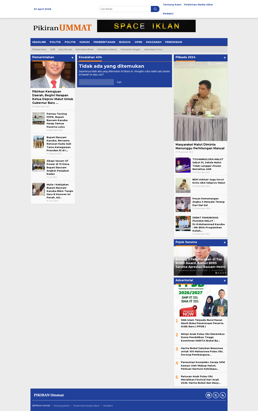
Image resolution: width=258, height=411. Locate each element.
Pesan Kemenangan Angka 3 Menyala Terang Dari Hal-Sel (208, 201)
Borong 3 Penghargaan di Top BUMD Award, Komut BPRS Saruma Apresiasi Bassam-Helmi (201, 263)
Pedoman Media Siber (86, 405)
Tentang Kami (62, 405)
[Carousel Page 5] (225, 273)
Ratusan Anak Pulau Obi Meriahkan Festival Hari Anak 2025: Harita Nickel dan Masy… (201, 379)
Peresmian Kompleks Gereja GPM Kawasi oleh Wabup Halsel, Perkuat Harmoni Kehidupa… (203, 365)
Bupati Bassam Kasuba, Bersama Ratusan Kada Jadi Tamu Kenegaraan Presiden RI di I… (59, 144)
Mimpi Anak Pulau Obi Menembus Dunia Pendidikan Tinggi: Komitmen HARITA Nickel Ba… (203, 337)
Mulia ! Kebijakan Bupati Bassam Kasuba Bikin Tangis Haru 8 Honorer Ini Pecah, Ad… (60, 191)
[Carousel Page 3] (221, 273)
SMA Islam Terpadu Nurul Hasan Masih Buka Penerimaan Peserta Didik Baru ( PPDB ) (202, 323)
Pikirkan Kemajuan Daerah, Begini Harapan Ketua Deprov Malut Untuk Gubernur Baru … (52, 97)
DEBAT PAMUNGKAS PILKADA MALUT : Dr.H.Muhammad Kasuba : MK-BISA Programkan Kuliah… (208, 224)
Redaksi (108, 405)
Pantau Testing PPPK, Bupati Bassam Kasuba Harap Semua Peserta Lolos (57, 120)
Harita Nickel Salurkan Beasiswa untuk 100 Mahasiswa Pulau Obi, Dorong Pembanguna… (202, 351)
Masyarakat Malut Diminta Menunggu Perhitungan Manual (200, 146)
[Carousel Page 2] (218, 273)
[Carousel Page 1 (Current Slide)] (216, 273)
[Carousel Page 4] (223, 273)
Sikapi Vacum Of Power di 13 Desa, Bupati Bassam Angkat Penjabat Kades (58, 167)
